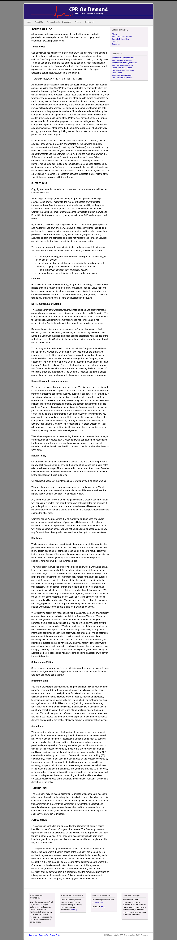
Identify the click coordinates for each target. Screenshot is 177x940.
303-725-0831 (99, 902)
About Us (39, 22)
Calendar (115, 42)
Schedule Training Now (120, 39)
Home (28, 22)
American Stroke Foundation (122, 65)
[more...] (74, 910)
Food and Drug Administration (123, 70)
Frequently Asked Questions (59, 22)
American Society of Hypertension (124, 63)
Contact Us (89, 22)
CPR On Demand (88, 9)
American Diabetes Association (123, 58)
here (102, 907)
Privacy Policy (55, 935)
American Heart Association (122, 60)
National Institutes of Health (122, 75)
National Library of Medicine (122, 78)
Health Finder (117, 73)
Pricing (78, 22)
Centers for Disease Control (122, 68)
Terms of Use (43, 935)
